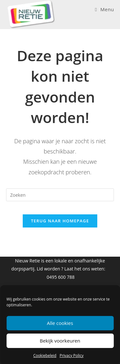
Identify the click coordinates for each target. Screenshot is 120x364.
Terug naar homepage (60, 221)
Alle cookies (60, 323)
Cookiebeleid (44, 355)
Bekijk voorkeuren (60, 340)
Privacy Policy (72, 355)
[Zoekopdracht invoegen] (60, 194)
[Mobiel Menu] (104, 9)
